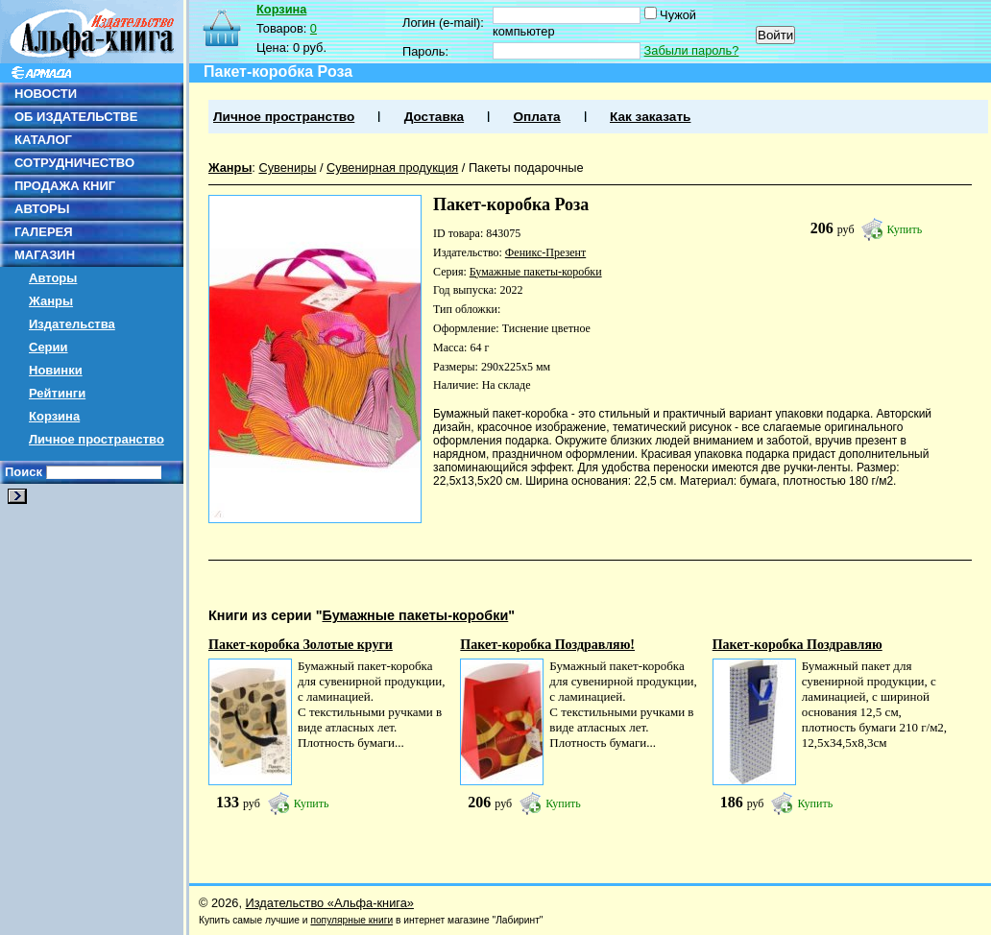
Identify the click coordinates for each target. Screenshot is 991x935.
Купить (905, 229)
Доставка (434, 116)
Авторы (53, 278)
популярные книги (351, 920)
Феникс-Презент (545, 252)
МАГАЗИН (44, 255)
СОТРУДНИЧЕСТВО (74, 163)
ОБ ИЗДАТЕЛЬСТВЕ (75, 116)
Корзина (54, 416)
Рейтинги (57, 393)
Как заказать (650, 116)
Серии (48, 347)
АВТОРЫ (41, 209)
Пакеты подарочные (526, 167)
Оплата (536, 116)
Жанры (51, 301)
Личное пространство (96, 439)
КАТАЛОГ (43, 139)
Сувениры (287, 167)
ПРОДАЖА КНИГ (64, 186)
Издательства (72, 324)
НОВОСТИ (45, 93)
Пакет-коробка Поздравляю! (547, 644)
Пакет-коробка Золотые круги (300, 644)
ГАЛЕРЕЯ (43, 232)
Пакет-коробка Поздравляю (797, 644)
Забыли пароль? (691, 50)
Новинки (56, 370)
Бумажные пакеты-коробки (536, 271)
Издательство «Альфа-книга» (330, 903)
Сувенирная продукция (392, 167)
